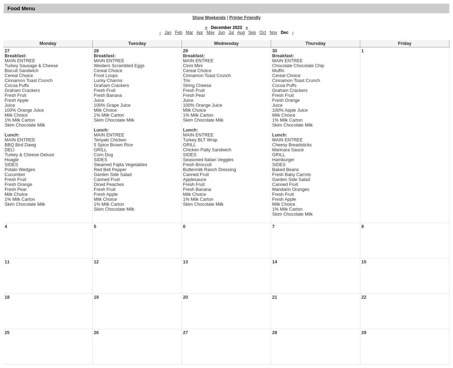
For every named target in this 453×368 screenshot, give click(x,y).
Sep (252, 32)
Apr (199, 32)
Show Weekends (209, 17)
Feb (178, 32)
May (211, 32)
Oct (262, 32)
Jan (168, 32)
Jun (221, 32)
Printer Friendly (245, 17)
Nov (273, 32)
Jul (231, 32)
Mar (189, 32)
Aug (241, 32)
